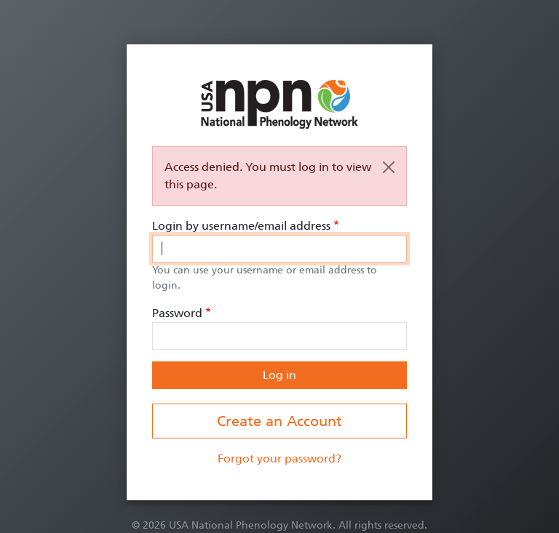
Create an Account (279, 421)
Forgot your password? (279, 458)
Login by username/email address (241, 226)
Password (177, 313)
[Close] (388, 167)
